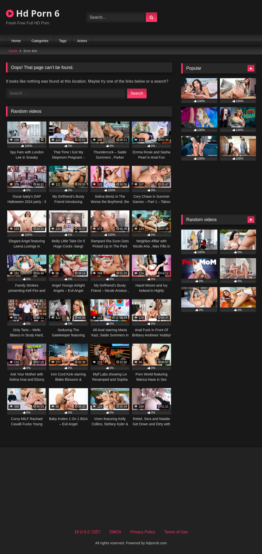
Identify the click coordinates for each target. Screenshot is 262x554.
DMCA (115, 532)
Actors (82, 41)
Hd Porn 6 (33, 13)
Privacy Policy (142, 532)
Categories (39, 41)
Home (16, 41)
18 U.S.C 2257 (87, 532)
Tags (63, 41)
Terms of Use (176, 532)
